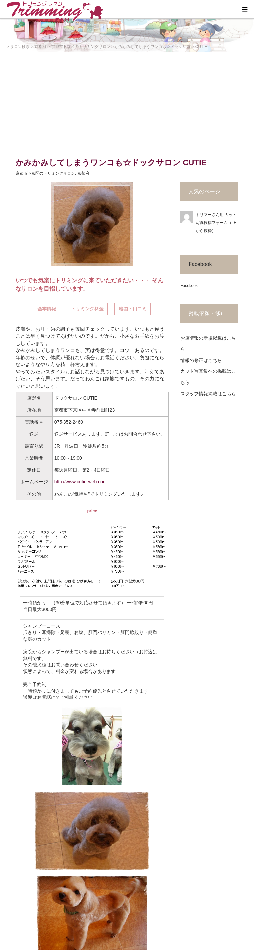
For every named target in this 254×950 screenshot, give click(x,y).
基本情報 (46, 308)
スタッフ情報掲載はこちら (208, 393)
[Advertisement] (127, 101)
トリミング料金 (87, 308)
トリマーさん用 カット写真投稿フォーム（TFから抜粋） (216, 222)
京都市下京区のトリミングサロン (45, 173)
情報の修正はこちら (201, 360)
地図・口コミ (133, 308)
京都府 (83, 173)
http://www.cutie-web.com (80, 481)
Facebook (200, 264)
